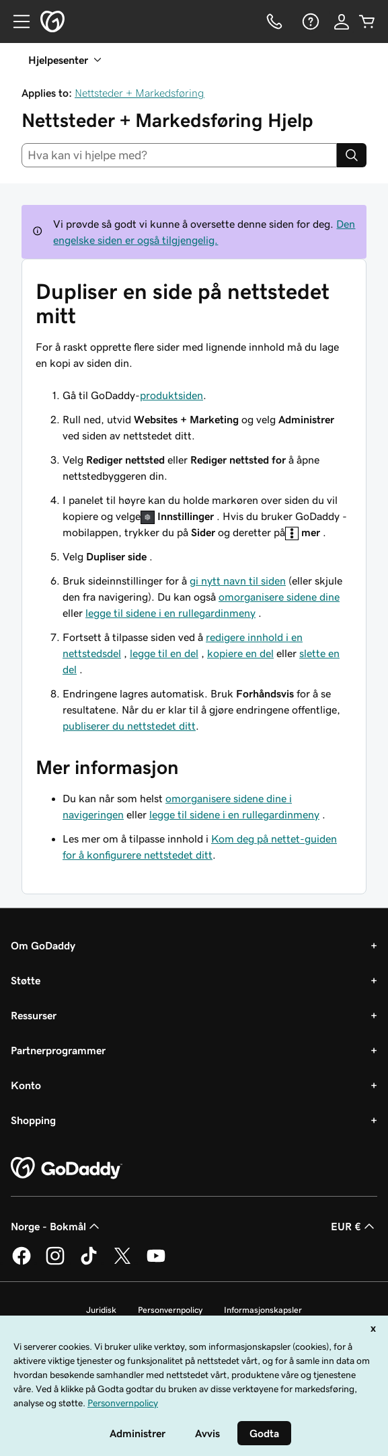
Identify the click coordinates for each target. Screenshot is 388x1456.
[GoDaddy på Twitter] (122, 1262)
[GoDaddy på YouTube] (156, 1262)
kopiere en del (240, 653)
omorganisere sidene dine (279, 596)
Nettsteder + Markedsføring (139, 92)
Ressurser (33, 1015)
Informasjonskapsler (263, 1309)
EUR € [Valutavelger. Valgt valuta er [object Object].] (354, 1226)
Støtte (25, 980)
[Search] (351, 155)
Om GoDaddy (43, 945)
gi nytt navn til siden (238, 580)
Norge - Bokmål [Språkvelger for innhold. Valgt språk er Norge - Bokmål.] (56, 1226)
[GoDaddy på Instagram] (55, 1262)
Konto (26, 1085)
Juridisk (101, 1309)
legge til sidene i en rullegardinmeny (170, 612)
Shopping (33, 1120)
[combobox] (179, 155)
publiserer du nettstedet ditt (129, 725)
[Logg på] (341, 21)
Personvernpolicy (170, 1309)
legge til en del (164, 653)
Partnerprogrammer (58, 1050)
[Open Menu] (16, 21)
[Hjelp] (309, 21)
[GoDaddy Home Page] (66, 1168)
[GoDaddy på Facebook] (21, 1262)
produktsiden (171, 395)
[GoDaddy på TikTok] (89, 1262)
